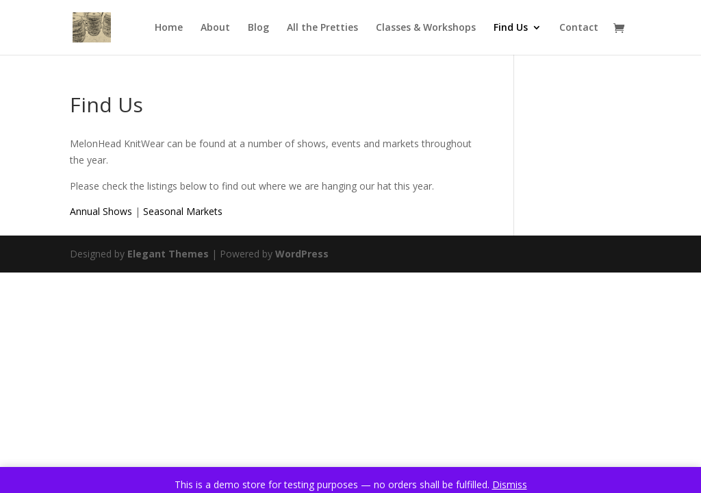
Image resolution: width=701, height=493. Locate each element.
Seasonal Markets (182, 211)
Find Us (511, 28)
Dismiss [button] (509, 484)
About (215, 28)
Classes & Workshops (426, 28)
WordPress (302, 253)
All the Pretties (322, 28)
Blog (258, 28)
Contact (578, 28)
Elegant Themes (168, 253)
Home (169, 28)
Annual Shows (101, 211)
